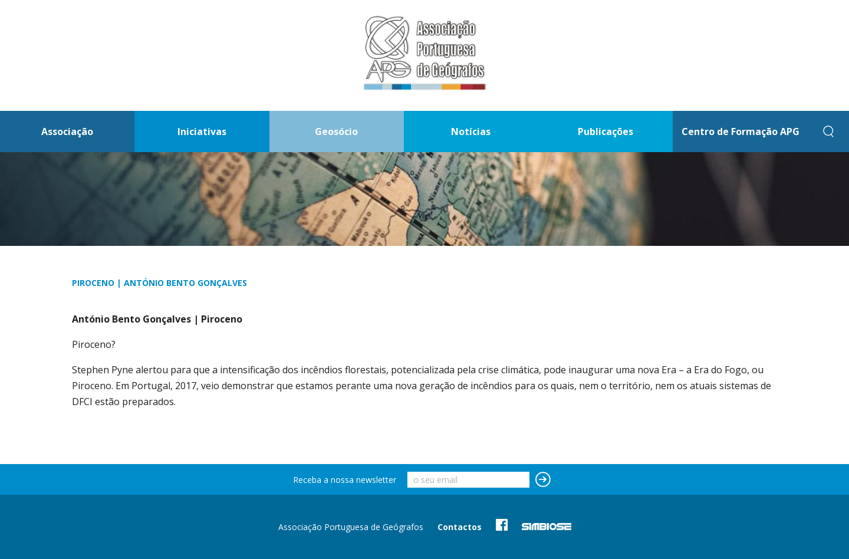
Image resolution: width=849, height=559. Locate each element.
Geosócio (336, 131)
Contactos (459, 526)
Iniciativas (201, 131)
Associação (67, 131)
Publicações (605, 131)
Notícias (471, 131)
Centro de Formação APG (740, 131)
